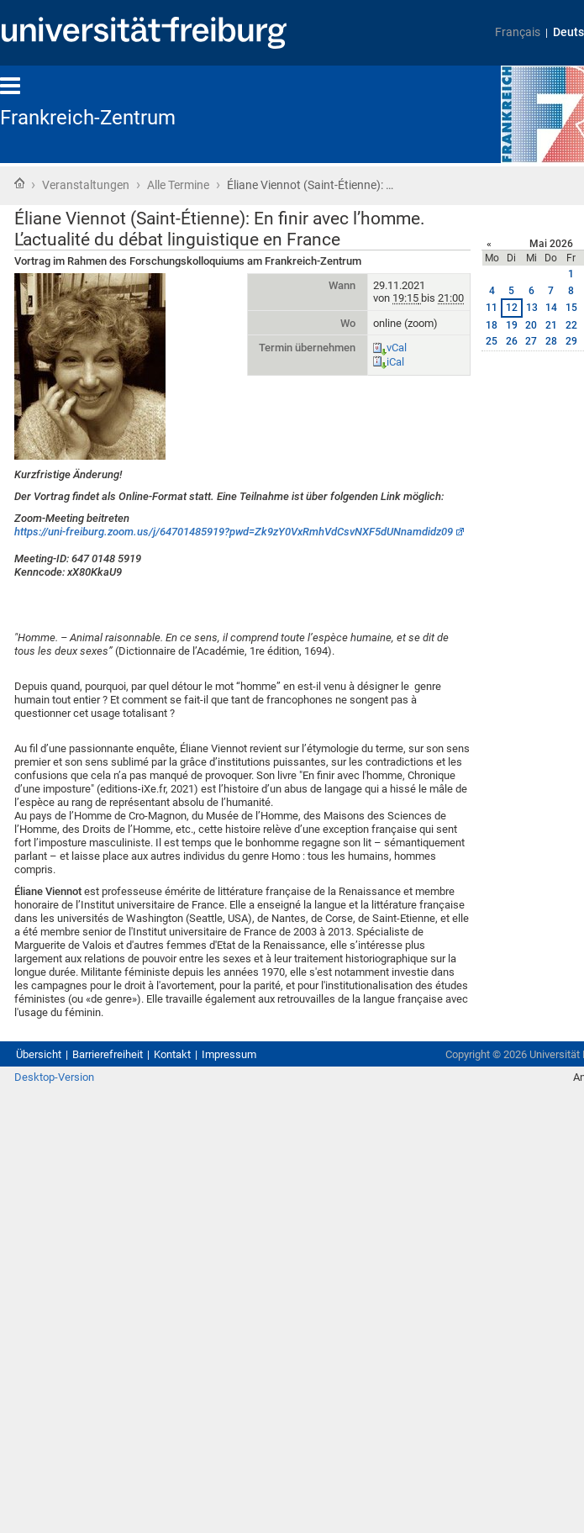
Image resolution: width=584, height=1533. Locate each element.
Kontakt (172, 1054)
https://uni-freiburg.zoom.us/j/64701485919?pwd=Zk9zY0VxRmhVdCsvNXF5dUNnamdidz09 (233, 531)
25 (491, 341)
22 (571, 325)
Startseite (19, 183)
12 (512, 307)
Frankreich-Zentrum (88, 117)
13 (532, 307)
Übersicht (38, 1054)
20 (531, 325)
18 (491, 325)
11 (491, 307)
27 (531, 341)
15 (571, 307)
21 (551, 325)
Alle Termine (178, 185)
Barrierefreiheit (107, 1054)
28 (551, 341)
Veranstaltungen (85, 185)
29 (571, 341)
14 (551, 307)
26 (512, 341)
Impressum (229, 1054)
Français (517, 32)
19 (512, 325)
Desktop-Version (54, 1077)
